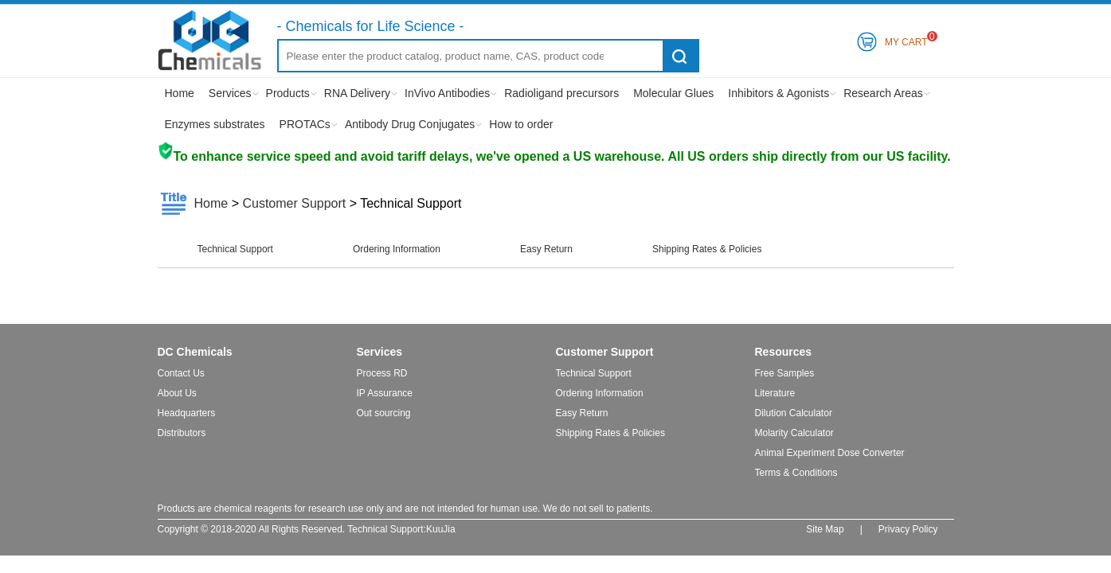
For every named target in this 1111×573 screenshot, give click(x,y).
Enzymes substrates (215, 124)
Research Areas (883, 93)
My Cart (906, 39)
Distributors (182, 433)
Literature (775, 393)
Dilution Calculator (793, 413)
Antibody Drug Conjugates (410, 124)
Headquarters (187, 413)
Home (179, 93)
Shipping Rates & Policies (706, 249)
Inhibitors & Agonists (778, 93)
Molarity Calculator (794, 433)
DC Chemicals (195, 351)
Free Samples (785, 373)
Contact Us (181, 373)
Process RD (382, 373)
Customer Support (294, 203)
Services (230, 93)
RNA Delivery (357, 93)
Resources (783, 351)
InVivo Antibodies (447, 93)
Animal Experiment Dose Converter (830, 452)
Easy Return (546, 249)
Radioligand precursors (561, 93)
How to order (521, 124)
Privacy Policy (908, 529)
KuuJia (441, 529)
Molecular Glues (673, 93)
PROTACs (305, 124)
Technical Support (235, 249)
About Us (177, 393)
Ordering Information (396, 249)
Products (288, 93)
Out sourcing (384, 413)
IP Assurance (385, 393)
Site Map (824, 529)
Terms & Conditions (796, 472)
